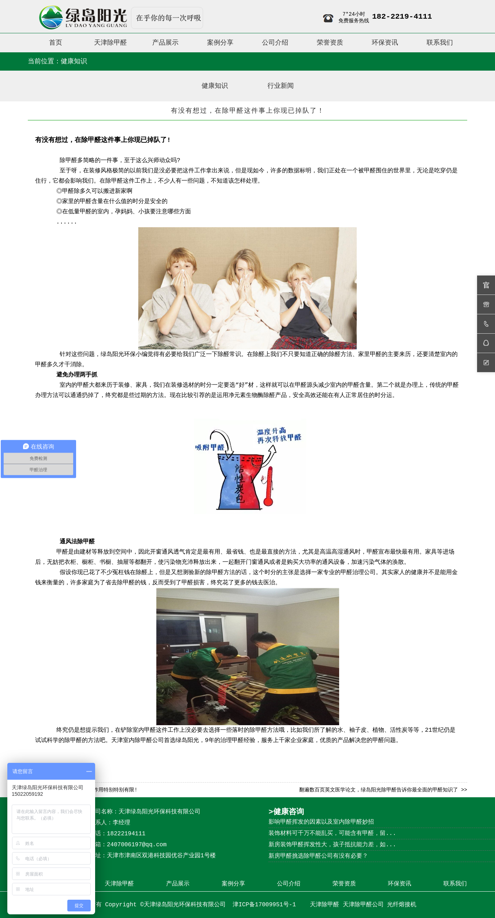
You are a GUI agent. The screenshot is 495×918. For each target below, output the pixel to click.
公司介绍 (288, 884)
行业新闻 (280, 86)
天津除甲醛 (119, 884)
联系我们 (455, 884)
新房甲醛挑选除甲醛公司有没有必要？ (318, 856)
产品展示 (178, 884)
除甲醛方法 (220, 572)
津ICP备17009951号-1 (266, 905)
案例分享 (233, 884)
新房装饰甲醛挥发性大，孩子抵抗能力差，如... (332, 845)
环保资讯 (399, 884)
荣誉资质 (344, 884)
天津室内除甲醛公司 (137, 740)
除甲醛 (68, 160)
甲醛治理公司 (358, 572)
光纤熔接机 (401, 905)
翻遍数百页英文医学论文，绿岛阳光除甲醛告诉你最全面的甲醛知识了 (378, 790)
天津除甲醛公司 (363, 905)
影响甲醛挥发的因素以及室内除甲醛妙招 (321, 822)
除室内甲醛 (141, 730)
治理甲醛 (232, 740)
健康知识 (215, 86)
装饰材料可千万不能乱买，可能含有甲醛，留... (332, 833)
